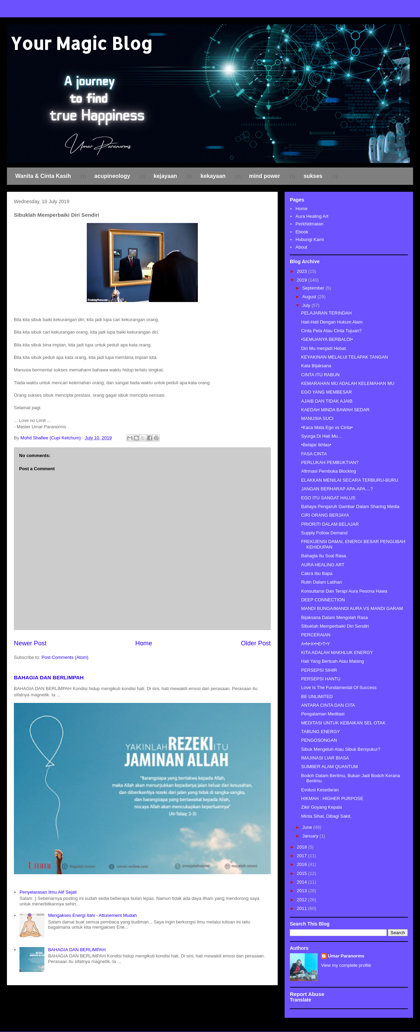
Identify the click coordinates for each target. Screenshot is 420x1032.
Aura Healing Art (311, 216)
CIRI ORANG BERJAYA (325, 515)
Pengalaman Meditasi (322, 713)
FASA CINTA (314, 453)
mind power (264, 176)
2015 (302, 873)
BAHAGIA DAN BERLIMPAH (49, 677)
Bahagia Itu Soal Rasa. (324, 555)
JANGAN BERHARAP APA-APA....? (337, 488)
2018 (302, 847)
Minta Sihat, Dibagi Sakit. (326, 816)
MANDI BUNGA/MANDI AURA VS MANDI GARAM (352, 608)
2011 (302, 908)
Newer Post (30, 643)
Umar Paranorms (346, 955)
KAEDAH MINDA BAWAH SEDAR (335, 409)
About (301, 247)
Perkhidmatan (309, 223)
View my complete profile (346, 965)
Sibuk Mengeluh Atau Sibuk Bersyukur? (340, 749)
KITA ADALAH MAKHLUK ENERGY (337, 652)
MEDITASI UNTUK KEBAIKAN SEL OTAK (343, 722)
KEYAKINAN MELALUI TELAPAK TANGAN (344, 357)
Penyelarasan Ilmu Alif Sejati (48, 892)
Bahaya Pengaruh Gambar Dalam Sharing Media (350, 506)
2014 (302, 882)
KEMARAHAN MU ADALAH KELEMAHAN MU (347, 383)
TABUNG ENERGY (320, 731)
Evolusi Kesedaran (319, 789)
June (307, 827)
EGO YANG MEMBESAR (326, 392)
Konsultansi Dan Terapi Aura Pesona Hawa (344, 591)
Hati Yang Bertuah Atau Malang (332, 661)
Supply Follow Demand (324, 532)
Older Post (256, 643)
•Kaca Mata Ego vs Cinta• (327, 427)
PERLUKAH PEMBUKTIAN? (329, 462)
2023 (302, 271)
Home (143, 643)
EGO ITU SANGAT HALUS (328, 497)
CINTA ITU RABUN (320, 374)
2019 (302, 280)
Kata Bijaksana (316, 365)
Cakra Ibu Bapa (316, 573)
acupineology (112, 176)
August (310, 296)
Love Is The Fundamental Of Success (338, 687)
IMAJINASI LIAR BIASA (325, 757)
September (314, 288)
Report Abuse (307, 994)
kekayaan (213, 176)
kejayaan (165, 176)
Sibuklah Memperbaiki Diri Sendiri (335, 626)
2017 (302, 855)
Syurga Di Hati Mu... (321, 436)
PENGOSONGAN (319, 740)
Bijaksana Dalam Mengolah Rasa (334, 617)
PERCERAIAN (315, 634)
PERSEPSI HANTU (320, 678)
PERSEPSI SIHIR (319, 670)
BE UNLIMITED (317, 696)
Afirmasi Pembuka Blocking (328, 471)
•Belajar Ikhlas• (316, 444)
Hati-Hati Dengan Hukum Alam (331, 322)
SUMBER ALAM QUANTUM (329, 766)
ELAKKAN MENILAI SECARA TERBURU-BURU (349, 480)
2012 (302, 899)
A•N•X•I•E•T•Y (315, 643)
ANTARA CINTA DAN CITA (328, 705)
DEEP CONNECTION (323, 599)
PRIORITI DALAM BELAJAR (330, 524)
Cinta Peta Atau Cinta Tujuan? (331, 330)
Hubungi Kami (309, 239)
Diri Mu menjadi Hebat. (324, 348)
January (311, 836)
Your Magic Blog (81, 43)
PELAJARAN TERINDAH (326, 313)
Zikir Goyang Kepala (321, 807)
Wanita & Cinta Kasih (43, 176)
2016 (302, 864)
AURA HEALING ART (322, 564)
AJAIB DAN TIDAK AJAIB (326, 401)
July (307, 305)
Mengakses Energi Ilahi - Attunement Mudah (92, 915)
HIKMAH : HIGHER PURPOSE (332, 798)
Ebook (301, 231)
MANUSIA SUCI (317, 418)
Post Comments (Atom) (65, 657)
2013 (302, 890)
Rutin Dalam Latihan (321, 582)
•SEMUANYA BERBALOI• (327, 339)
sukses (312, 176)
